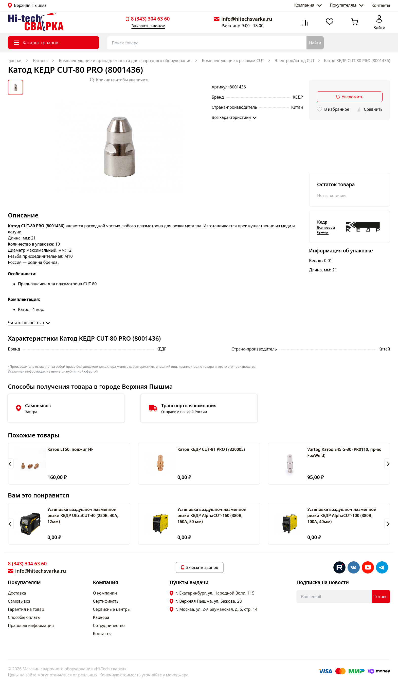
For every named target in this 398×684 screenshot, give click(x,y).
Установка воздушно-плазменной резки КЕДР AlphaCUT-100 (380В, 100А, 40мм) (341, 515)
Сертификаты (106, 601)
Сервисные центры (112, 609)
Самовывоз (19, 601)
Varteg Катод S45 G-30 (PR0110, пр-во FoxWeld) (344, 452)
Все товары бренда (326, 229)
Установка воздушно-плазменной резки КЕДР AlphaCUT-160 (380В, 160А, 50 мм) (211, 515)
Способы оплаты (24, 617)
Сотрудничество (109, 625)
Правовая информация (31, 625)
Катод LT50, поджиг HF (70, 449)
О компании (105, 593)
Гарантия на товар (26, 609)
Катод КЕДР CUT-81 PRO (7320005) (211, 449)
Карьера (101, 617)
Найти (315, 43)
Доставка (17, 593)
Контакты (381, 5)
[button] (11, 463)
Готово (381, 596)
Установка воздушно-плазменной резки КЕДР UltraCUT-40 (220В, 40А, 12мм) (82, 515)
